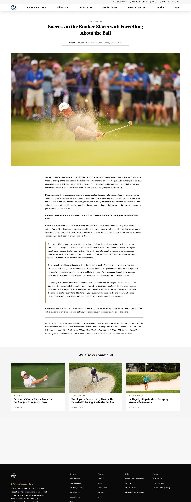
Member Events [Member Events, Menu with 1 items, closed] (109, 7)
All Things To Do (76, 488)
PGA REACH (157, 479)
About (100, 483)
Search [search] (176, 2)
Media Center (103, 488)
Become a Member (138, 2)
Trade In (164, 2)
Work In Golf (130, 483)
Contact (101, 479)
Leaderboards (120, 2)
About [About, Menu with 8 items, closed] (177, 7)
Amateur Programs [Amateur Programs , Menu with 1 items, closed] (137, 7)
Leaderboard (75, 497)
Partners (101, 492)
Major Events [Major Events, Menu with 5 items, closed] (86, 7)
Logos (100, 497)
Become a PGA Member (134, 479)
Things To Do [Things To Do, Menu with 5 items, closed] (63, 7)
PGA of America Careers (134, 492)
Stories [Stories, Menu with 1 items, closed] (160, 7)
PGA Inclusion (158, 483)
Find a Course (75, 483)
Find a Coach (75, 479)
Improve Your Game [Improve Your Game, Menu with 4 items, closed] (36, 7)
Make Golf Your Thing (161, 488)
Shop (153, 2)
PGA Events (75, 492)
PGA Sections (130, 488)
